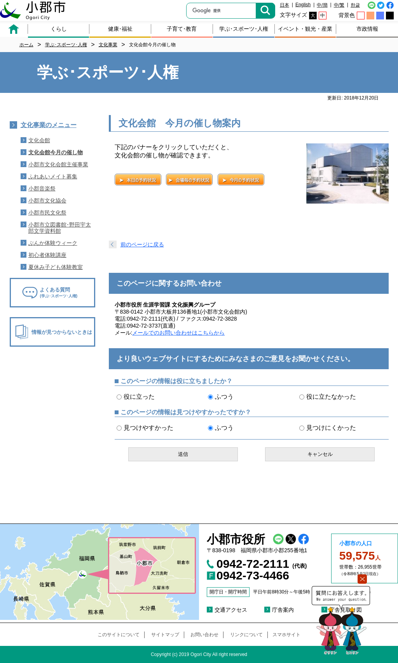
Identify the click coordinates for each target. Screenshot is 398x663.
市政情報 (367, 29)
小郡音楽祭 (42, 188)
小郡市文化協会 (47, 200)
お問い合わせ (204, 634)
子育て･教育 (182, 29)
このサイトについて (119, 634)
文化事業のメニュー (49, 125)
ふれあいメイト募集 (52, 176)
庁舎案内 (283, 610)
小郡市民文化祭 (47, 212)
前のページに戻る (142, 244)
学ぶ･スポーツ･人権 (243, 29)
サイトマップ (165, 634)
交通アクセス (231, 610)
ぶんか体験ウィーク (52, 243)
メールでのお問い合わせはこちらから (178, 333)
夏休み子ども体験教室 (55, 267)
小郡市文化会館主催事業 (58, 164)
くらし (59, 29)
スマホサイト (286, 634)
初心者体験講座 (47, 255)
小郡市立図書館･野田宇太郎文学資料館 (59, 228)
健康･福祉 (120, 29)
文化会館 (39, 140)
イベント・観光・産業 (305, 29)
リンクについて (246, 634)
